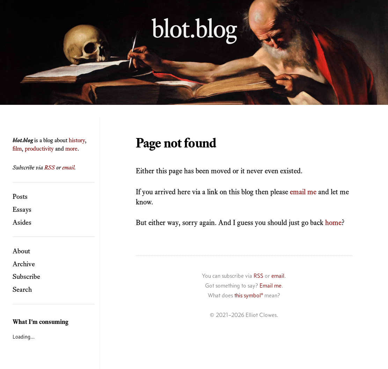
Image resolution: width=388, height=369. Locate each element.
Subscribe (26, 276)
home (333, 222)
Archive (24, 264)
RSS (49, 167)
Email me (270, 285)
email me (303, 191)
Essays (22, 209)
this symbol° (248, 295)
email (68, 167)
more (71, 148)
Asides (22, 222)
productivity (39, 148)
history (77, 140)
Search (22, 289)
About (21, 251)
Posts (20, 196)
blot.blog (194, 28)
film (17, 148)
